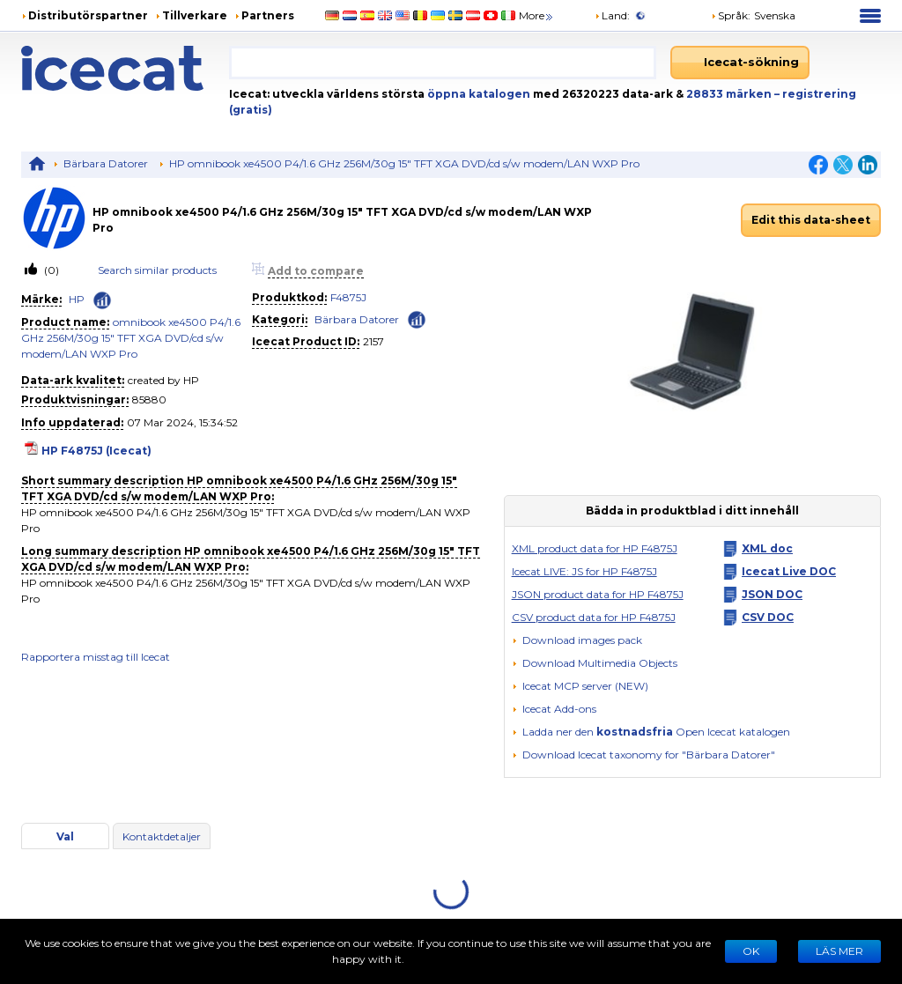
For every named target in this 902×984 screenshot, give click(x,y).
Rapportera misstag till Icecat (95, 656)
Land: (612, 15)
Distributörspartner (88, 15)
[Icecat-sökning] (740, 62)
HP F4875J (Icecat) (96, 450)
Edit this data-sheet (810, 219)
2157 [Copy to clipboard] (373, 341)
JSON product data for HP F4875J (598, 594)
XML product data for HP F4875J (594, 548)
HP (77, 299)
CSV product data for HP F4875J (594, 617)
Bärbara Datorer (105, 163)
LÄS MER (839, 951)
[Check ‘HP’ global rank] (102, 300)
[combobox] (442, 62)
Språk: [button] (730, 15)
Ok (751, 951)
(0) (50, 270)
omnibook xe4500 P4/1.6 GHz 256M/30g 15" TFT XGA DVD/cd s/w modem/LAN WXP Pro (130, 337)
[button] (594, 663)
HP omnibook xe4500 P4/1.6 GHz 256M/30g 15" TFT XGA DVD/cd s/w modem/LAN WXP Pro (404, 163)
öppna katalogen (477, 93)
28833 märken (730, 93)
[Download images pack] (577, 640)
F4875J (348, 297)
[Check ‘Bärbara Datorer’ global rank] (416, 318)
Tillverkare (194, 15)
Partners (267, 15)
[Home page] (125, 68)
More (537, 15)
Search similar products (157, 270)
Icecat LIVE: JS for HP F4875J (584, 571)
